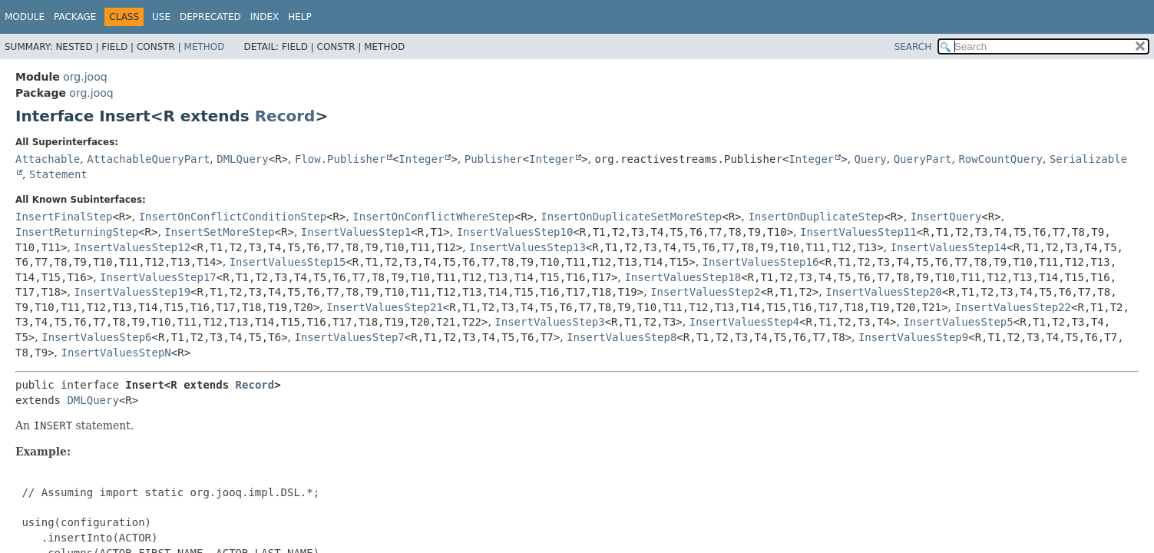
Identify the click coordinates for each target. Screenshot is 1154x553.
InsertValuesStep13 (527, 247)
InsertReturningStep (76, 232)
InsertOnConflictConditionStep (232, 216)
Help (300, 17)
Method (204, 46)
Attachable (47, 159)
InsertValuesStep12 (132, 247)
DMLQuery (242, 159)
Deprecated (210, 17)
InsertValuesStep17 (158, 277)
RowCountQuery (1000, 159)
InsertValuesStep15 (288, 262)
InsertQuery (946, 216)
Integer (421, 159)
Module (25, 17)
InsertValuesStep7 (349, 337)
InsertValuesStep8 (621, 337)
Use (161, 17)
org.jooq (85, 77)
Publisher (494, 159)
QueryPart (923, 159)
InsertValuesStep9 (913, 337)
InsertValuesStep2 (705, 292)
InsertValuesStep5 (958, 322)
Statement (58, 174)
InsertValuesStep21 (384, 307)
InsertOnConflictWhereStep (433, 216)
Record (285, 116)
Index (264, 17)
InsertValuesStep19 (132, 292)
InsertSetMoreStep (219, 232)
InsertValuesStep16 (761, 262)
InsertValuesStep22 (1012, 307)
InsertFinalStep (63, 216)
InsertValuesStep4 (744, 322)
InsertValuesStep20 (883, 292)
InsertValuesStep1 (356, 232)
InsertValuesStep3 (549, 322)
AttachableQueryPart (148, 159)
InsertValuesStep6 (96, 337)
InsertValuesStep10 (515, 232)
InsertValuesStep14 (949, 247)
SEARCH (913, 46)
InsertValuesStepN (116, 352)
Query (871, 159)
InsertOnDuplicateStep (816, 216)
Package (75, 17)
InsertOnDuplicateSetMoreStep (631, 216)
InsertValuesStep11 (858, 232)
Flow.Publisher (340, 159)
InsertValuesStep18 (682, 277)
